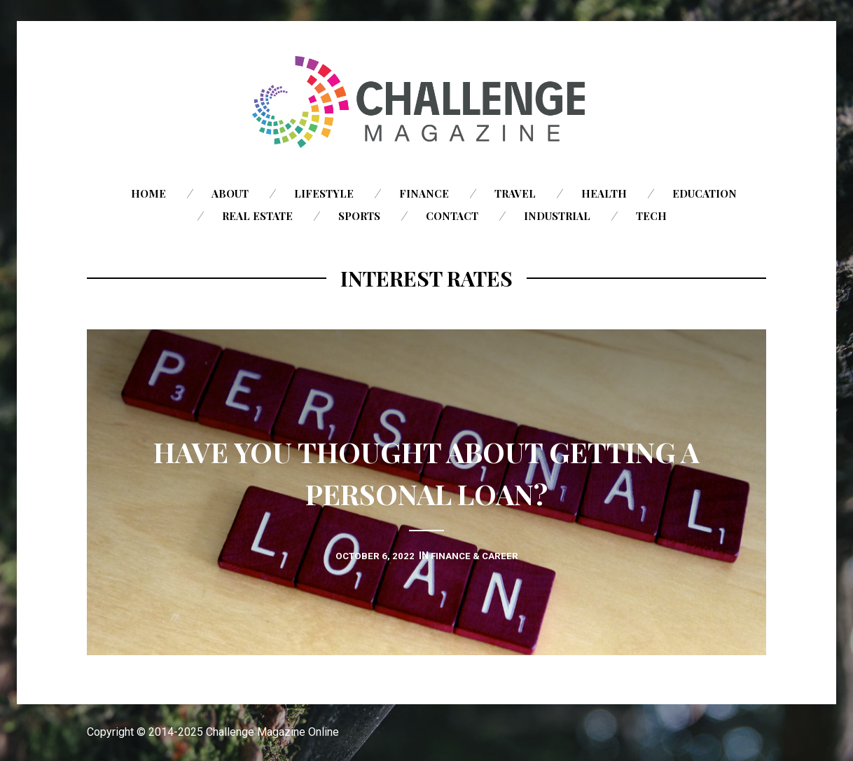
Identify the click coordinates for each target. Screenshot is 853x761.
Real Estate (257, 216)
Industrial (557, 216)
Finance (424, 193)
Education (704, 193)
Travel (515, 193)
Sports (359, 216)
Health (604, 193)
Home (148, 193)
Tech (651, 216)
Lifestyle (324, 193)
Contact (452, 216)
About (230, 193)
